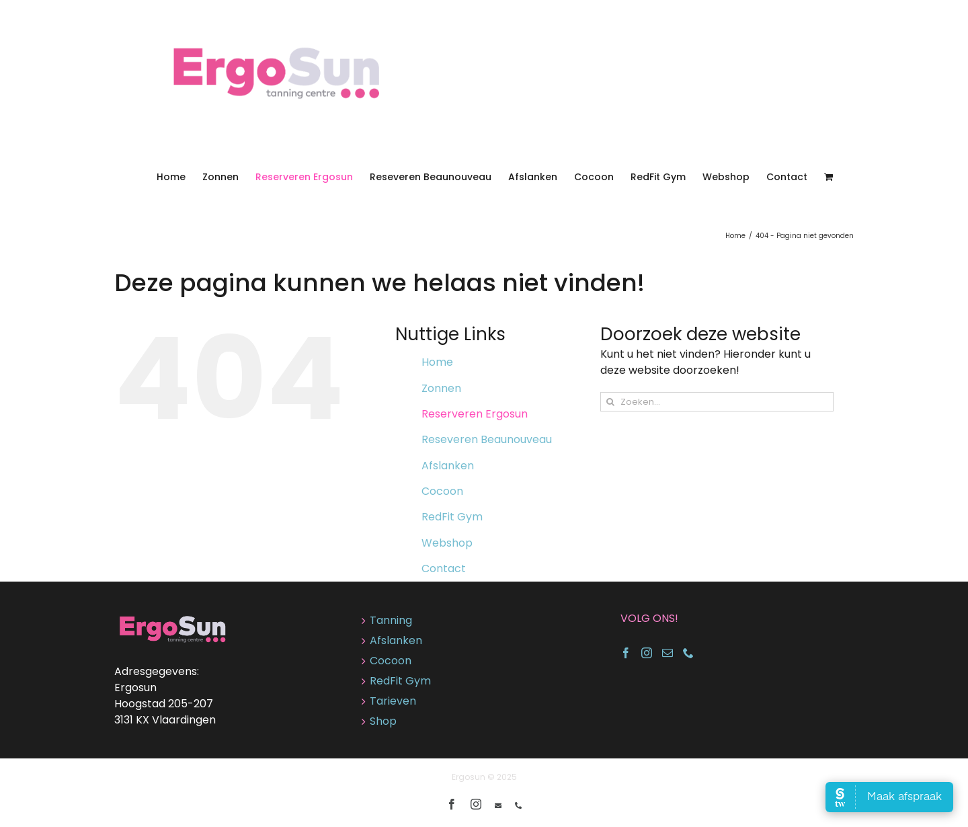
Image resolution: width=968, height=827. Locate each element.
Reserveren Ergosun (474, 414)
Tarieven (393, 701)
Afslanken (447, 465)
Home (437, 362)
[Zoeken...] (717, 401)
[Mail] (667, 652)
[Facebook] (625, 652)
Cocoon (442, 491)
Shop (383, 721)
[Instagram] (646, 652)
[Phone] (688, 652)
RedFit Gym (452, 516)
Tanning (391, 620)
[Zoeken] (610, 401)
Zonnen (441, 388)
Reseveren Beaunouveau (486, 439)
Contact (443, 568)
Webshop (447, 543)
